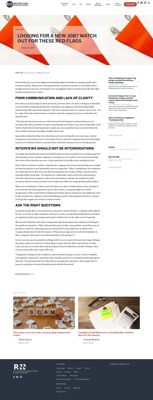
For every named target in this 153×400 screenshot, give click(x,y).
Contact (67, 388)
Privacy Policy (61, 392)
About (58, 388)
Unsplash (45, 72)
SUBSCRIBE (130, 4)
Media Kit (76, 388)
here (32, 274)
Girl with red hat (30, 72)
